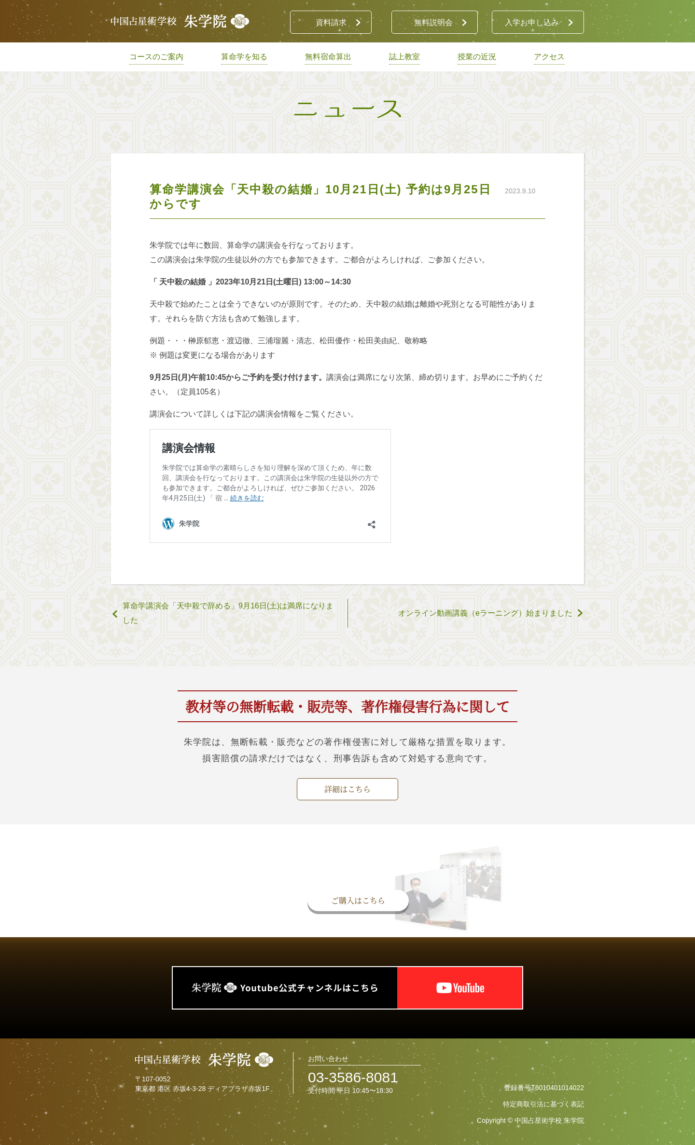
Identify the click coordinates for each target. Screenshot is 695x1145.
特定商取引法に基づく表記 (543, 1104)
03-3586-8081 (353, 1077)
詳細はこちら (347, 789)
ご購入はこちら (358, 900)
